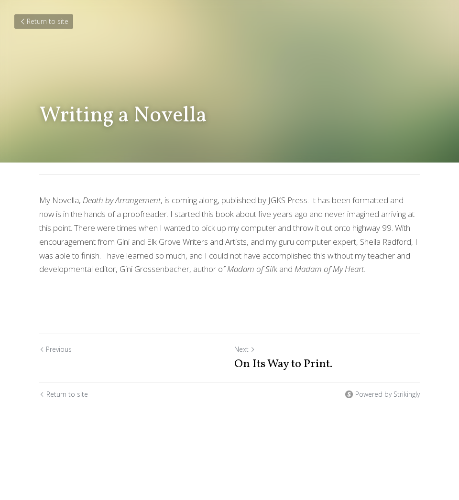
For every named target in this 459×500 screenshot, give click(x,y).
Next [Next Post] (244, 349)
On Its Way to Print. (283, 364)
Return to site (43, 21)
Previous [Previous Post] (55, 349)
